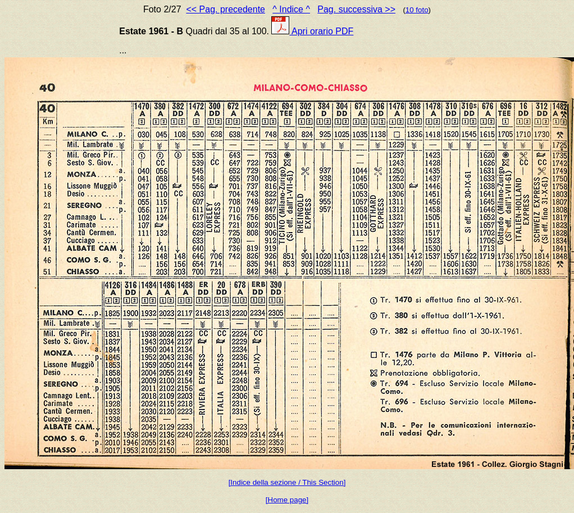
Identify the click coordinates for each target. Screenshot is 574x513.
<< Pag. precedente (225, 9)
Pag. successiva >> (356, 9)
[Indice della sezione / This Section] (287, 482)
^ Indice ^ (291, 9)
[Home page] (287, 500)
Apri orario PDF (312, 31)
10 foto (417, 10)
